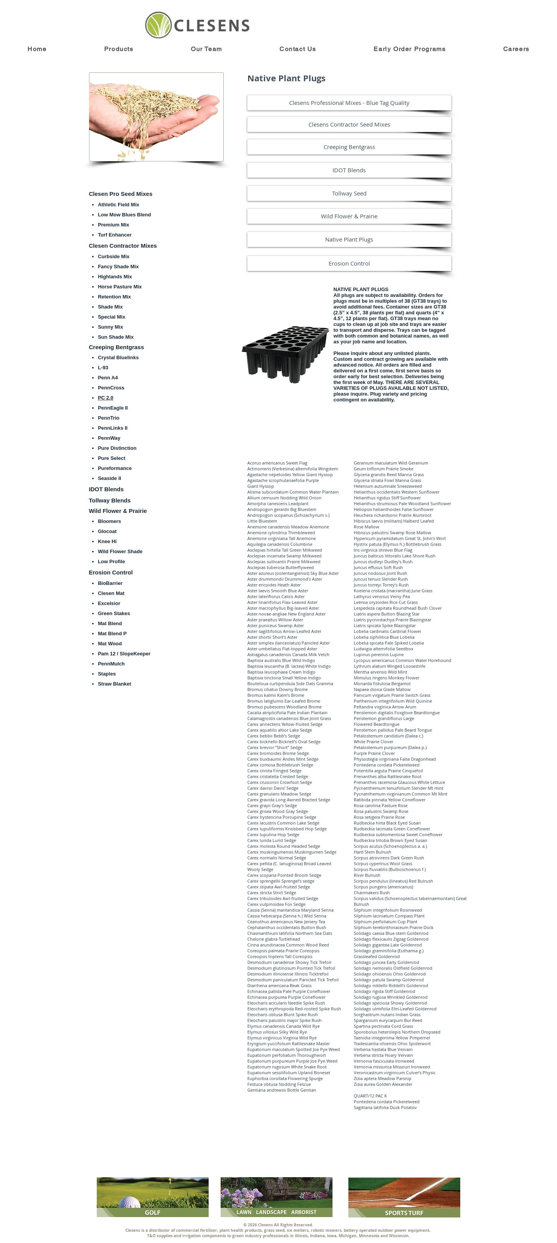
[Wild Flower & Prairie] (349, 216)
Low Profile (111, 561)
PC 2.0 (105, 398)
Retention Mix (114, 297)
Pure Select (111, 458)
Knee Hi (107, 541)
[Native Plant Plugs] (349, 239)
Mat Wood (110, 643)
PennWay (109, 438)
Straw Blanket (114, 684)
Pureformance (115, 468)
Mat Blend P (112, 633)
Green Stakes (114, 613)
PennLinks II (113, 428)
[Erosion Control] (349, 263)
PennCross (111, 388)
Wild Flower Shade (120, 551)
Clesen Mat (111, 593)
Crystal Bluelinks (118, 357)
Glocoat (107, 531)
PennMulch (111, 664)
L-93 (103, 367)
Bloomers (109, 521)
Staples (107, 674)
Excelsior (109, 603)
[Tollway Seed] (349, 193)
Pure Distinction (117, 448)
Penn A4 (108, 378)
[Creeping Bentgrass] (349, 146)
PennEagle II (113, 408)
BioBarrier (110, 583)
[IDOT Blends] (349, 170)
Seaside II (109, 478)
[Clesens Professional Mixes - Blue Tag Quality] (349, 102)
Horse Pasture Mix (120, 287)
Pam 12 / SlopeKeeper (124, 654)
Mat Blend (110, 623)
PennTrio (109, 418)
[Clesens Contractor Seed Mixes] (349, 124)
